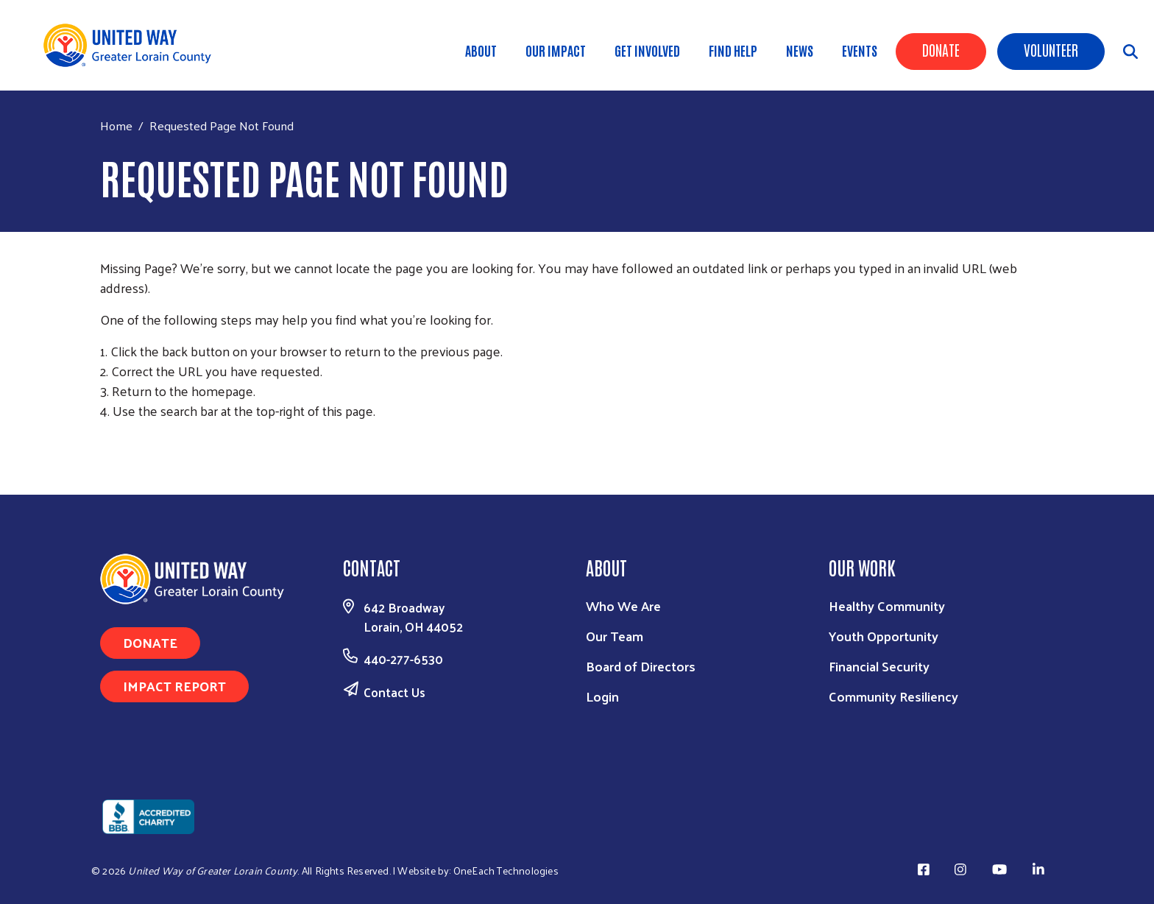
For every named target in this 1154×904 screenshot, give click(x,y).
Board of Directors (640, 665)
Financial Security (879, 665)
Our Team (614, 635)
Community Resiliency (893, 696)
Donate (941, 49)
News (799, 50)
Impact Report (174, 686)
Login (602, 696)
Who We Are (623, 605)
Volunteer (1051, 49)
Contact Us (394, 692)
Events (859, 50)
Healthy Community (887, 605)
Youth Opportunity (883, 635)
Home (116, 125)
